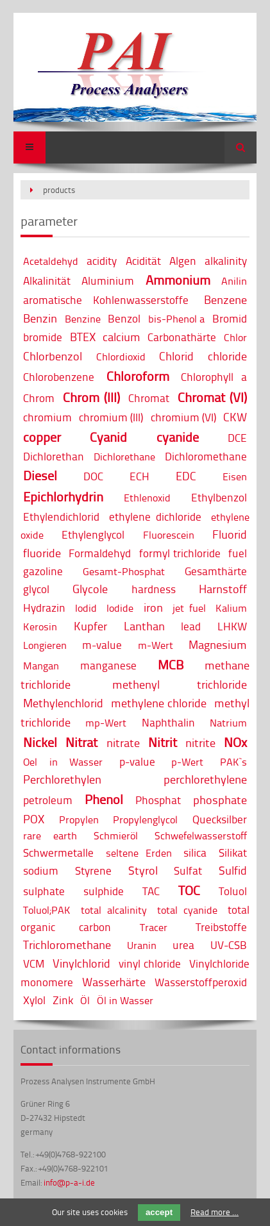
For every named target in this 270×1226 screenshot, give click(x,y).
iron (153, 607)
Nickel (40, 742)
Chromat (148, 397)
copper (42, 437)
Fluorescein (168, 535)
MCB (170, 664)
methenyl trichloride (179, 684)
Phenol (104, 799)
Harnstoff (223, 588)
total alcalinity (114, 910)
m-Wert (155, 645)
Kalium (231, 608)
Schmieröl (116, 835)
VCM (33, 963)
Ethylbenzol (219, 497)
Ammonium (178, 280)
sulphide (103, 891)
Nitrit (162, 742)
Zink (63, 1000)
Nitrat (81, 742)
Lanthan (144, 625)
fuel (237, 553)
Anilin (234, 281)
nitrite (200, 742)
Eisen (235, 476)
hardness (153, 589)
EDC (186, 475)
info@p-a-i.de (69, 1182)
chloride (227, 356)
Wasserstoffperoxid (201, 982)
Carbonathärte (182, 337)
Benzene (225, 299)
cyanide (177, 437)
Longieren (45, 645)
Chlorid (176, 356)
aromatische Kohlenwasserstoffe (106, 299)
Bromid (229, 318)
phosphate (220, 799)
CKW (235, 416)
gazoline (43, 571)
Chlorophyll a (213, 376)
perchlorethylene (205, 779)
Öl (85, 1000)
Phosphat (158, 800)
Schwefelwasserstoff (201, 835)
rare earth (50, 835)
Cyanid (108, 437)
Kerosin (40, 626)
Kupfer (90, 625)
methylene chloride (159, 702)
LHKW (232, 626)
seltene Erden (139, 853)
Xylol (34, 1000)
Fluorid (229, 534)
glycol (36, 589)
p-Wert (187, 762)
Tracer (153, 927)
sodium (40, 870)
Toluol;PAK (47, 910)
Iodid (86, 608)
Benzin (40, 318)
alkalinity (226, 260)
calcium (121, 336)
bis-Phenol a (176, 319)
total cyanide (187, 910)
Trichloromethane (67, 944)
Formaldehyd (100, 553)
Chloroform (137, 376)
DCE (237, 437)
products (59, 190)
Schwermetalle (58, 852)
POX (33, 818)
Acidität (143, 260)
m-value (102, 644)
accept (159, 1212)
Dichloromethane (206, 456)
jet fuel (189, 608)
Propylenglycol (145, 819)
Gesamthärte (216, 571)
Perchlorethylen (62, 779)
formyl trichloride (180, 553)
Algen (182, 260)
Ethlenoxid (147, 498)
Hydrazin (44, 607)
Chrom (39, 397)
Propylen (79, 819)
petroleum (47, 800)
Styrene (93, 870)
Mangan (41, 666)
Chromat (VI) (212, 397)
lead (191, 626)
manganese (108, 665)
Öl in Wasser (125, 1000)
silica (195, 852)
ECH (139, 476)
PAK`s (233, 762)
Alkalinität (47, 280)
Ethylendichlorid (61, 516)
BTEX (83, 336)
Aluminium (107, 280)
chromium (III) (111, 417)
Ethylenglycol (93, 534)
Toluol (233, 891)
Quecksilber (219, 819)
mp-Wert (105, 723)
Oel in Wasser (63, 762)
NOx (235, 742)
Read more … (214, 1212)
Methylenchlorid (63, 702)
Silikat (233, 852)
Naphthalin (168, 722)
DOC (93, 476)
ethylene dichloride (155, 516)
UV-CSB (228, 944)
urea (183, 944)
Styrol (143, 870)
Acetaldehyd (50, 261)
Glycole (90, 588)
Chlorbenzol (52, 356)
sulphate (44, 891)
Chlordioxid (121, 356)
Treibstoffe (221, 927)
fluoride (42, 552)
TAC (151, 891)
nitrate (123, 742)
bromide (42, 337)
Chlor (235, 337)
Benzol (124, 318)
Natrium (228, 723)
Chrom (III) (91, 397)
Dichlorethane (124, 456)
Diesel (40, 475)
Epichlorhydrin (63, 496)
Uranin (141, 945)
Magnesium (218, 644)
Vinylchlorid (81, 963)
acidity (102, 260)
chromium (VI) (183, 417)
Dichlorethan (53, 456)
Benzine (83, 319)
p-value (137, 761)
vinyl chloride (150, 963)
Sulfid (233, 870)
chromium (47, 417)
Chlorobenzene (58, 376)
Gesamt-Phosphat (124, 571)
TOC (189, 890)
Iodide (119, 608)
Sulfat (188, 870)
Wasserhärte (114, 981)
